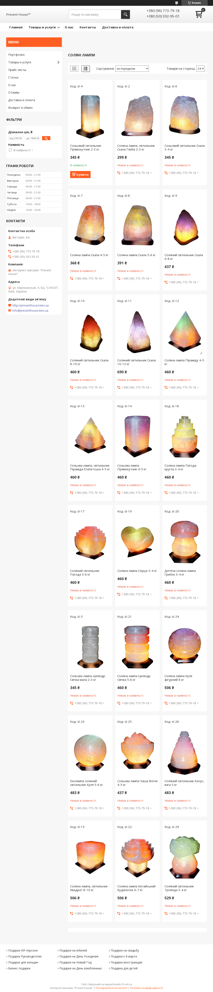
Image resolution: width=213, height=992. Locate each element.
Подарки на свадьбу (125, 950)
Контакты (88, 27)
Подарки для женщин (23, 962)
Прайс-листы (17, 70)
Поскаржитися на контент (111, 988)
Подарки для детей (124, 968)
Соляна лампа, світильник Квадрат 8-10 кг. (89, 888)
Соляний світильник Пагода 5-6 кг (84, 572)
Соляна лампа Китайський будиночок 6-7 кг (136, 888)
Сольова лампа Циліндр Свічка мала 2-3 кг (87, 677)
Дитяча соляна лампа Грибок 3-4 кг (180, 572)
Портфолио (16, 55)
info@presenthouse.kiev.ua (30, 310)
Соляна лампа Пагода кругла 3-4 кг (180, 467)
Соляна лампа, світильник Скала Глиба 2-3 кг (136, 147)
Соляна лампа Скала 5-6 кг (136, 255)
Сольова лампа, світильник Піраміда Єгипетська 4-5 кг (90, 467)
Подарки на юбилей (73, 950)
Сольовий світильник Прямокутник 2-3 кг (85, 147)
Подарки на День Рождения (78, 956)
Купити (82, 174)
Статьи (13, 77)
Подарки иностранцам (126, 962)
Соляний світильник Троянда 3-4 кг (179, 888)
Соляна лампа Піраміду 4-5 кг (184, 362)
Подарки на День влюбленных (80, 968)
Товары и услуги (42, 27)
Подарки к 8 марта (124, 956)
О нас (69, 27)
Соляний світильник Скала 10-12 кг (136, 362)
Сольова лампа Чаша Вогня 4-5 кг (137, 782)
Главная (15, 27)
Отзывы (13, 92)
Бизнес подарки (19, 968)
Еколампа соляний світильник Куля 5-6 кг (86, 782)
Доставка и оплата (117, 27)
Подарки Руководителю (25, 956)
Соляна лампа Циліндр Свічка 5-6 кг (134, 677)
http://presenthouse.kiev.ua (31, 305)
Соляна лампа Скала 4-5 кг (89, 255)
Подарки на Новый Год (75, 962)
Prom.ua (127, 984)
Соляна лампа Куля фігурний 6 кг (178, 677)
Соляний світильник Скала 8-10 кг (89, 362)
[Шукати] (125, 14)
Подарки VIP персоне (23, 950)
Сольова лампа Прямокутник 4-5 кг (131, 467)
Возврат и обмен (20, 108)
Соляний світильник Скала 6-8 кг (184, 256)
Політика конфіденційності (146, 988)
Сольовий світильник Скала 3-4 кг (185, 147)
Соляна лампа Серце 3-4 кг (137, 570)
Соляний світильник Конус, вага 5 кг (184, 782)
